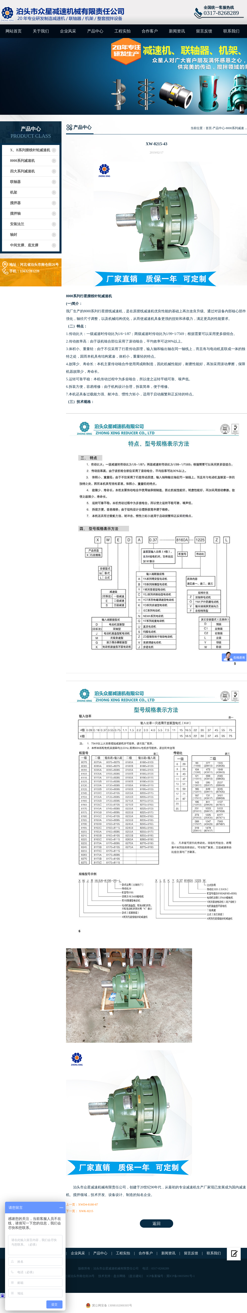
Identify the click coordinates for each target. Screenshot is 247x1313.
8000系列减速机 (22, 161)
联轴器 (15, 182)
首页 (209, 128)
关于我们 (41, 31)
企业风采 (68, 31)
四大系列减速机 (22, 171)
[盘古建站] (136, 1276)
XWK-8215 (85, 1211)
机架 (13, 192)
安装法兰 (17, 224)
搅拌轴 (15, 213)
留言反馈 (204, 31)
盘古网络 (119, 1276)
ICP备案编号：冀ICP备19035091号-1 (170, 1276)
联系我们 (231, 31)
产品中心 (95, 31)
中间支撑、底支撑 (24, 245)
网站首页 (14, 31)
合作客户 (150, 31)
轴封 (13, 235)
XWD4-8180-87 (88, 1204)
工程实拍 (122, 31)
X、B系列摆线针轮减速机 (30, 150)
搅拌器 (15, 203)
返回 (156, 1223)
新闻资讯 (177, 31)
